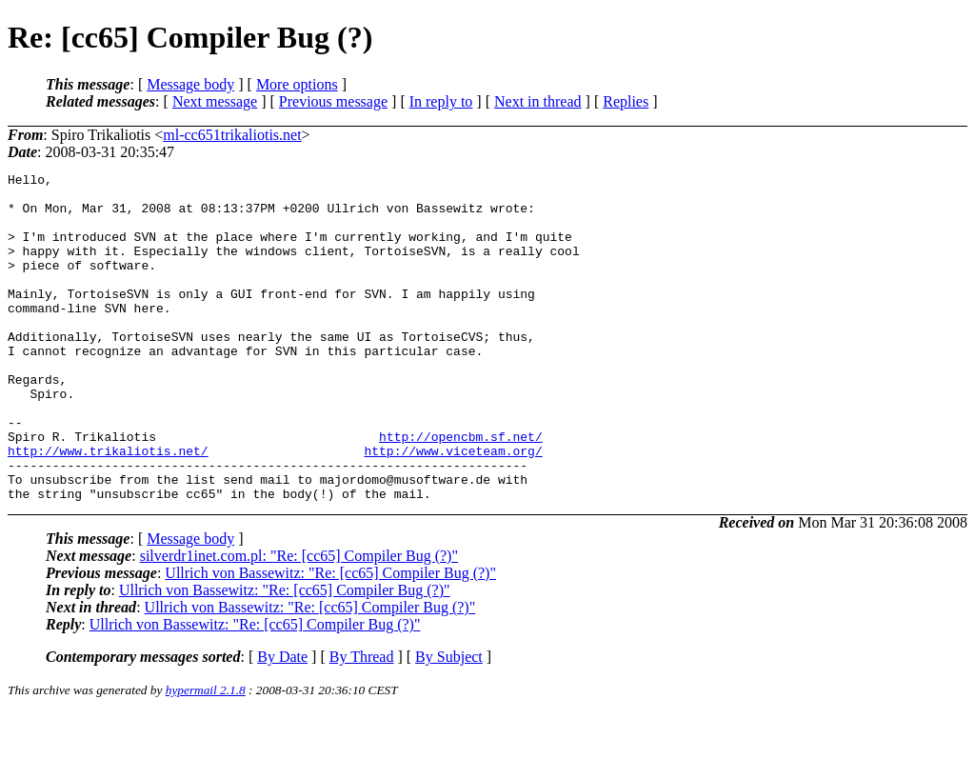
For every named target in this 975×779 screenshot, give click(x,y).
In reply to (441, 101)
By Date (282, 722)
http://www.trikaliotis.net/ (108, 507)
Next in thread (538, 101)
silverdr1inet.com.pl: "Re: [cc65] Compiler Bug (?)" (299, 621)
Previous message (333, 101)
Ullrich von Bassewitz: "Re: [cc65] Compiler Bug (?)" (330, 638)
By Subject (449, 722)
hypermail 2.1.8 (206, 756)
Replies (625, 101)
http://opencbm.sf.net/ (461, 490)
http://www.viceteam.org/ (453, 507)
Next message (214, 101)
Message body (190, 84)
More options (297, 84)
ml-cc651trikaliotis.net (232, 135)
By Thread (361, 722)
